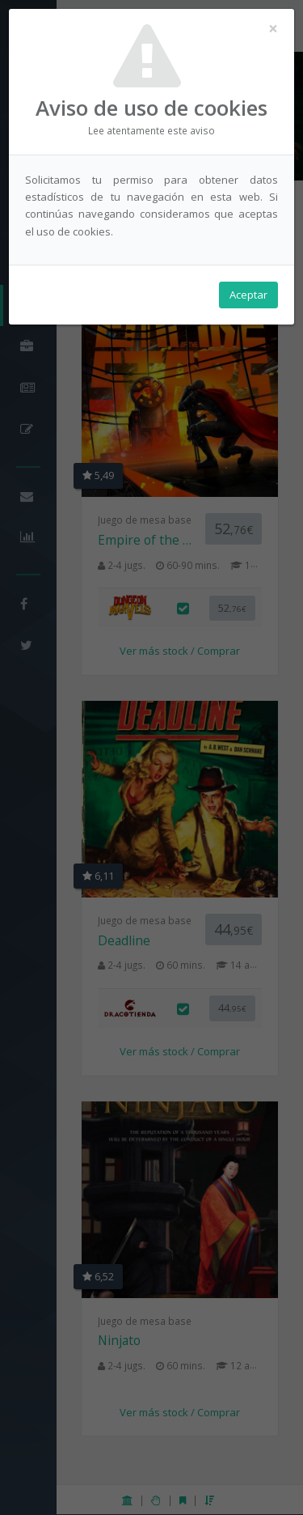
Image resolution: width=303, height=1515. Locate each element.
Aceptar (248, 294)
